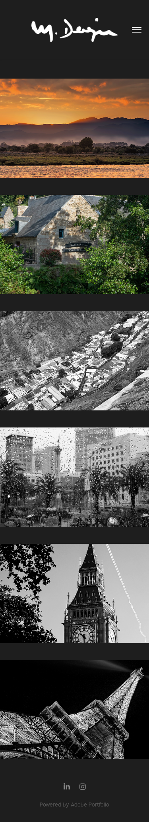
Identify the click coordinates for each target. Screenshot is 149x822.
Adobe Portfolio (90, 804)
